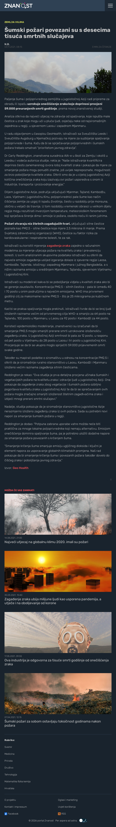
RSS (63, 813)
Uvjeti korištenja (67, 806)
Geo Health (20, 468)
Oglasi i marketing (68, 799)
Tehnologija (10, 774)
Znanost (49, 820)
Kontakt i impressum (15, 806)
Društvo (8, 767)
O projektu (10, 799)
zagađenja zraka (58, 245)
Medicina (9, 753)
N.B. (7, 44)
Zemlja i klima (14, 22)
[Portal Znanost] (43, 5)
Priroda (8, 760)
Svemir (8, 747)
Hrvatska (9, 788)
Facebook (13, 813)
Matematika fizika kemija (17, 781)
